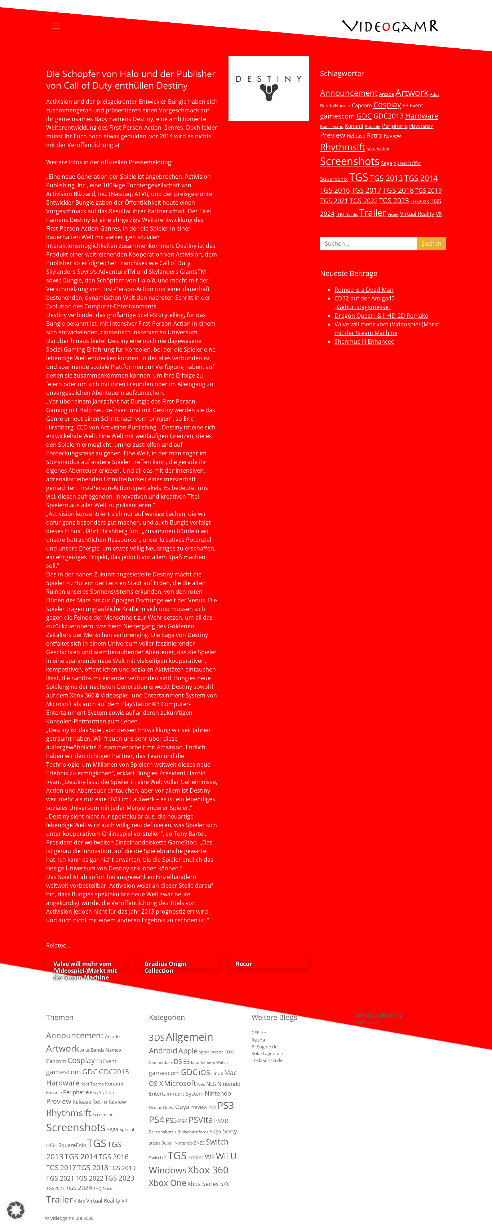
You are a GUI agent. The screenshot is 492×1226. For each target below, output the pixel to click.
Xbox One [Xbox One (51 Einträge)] (167, 1183)
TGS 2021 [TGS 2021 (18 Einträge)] (334, 200)
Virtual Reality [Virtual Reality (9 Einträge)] (417, 213)
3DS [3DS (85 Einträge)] (157, 1037)
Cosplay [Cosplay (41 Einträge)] (387, 104)
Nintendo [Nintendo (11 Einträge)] (218, 1093)
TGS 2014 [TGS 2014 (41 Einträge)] (421, 178)
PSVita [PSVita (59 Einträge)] (201, 1119)
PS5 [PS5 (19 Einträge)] (171, 1120)
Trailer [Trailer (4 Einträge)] (196, 1157)
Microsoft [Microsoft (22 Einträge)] (180, 1083)
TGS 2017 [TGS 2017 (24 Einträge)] (366, 190)
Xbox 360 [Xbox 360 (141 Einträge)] (208, 1169)
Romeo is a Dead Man (364, 290)
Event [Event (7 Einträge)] (416, 105)
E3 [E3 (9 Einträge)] (186, 1061)
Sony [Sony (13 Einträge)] (229, 1131)
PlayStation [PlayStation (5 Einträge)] (421, 126)
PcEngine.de (265, 1046)
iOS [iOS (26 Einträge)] (204, 1072)
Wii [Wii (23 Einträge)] (210, 1157)
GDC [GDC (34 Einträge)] (364, 116)
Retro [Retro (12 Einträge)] (374, 135)
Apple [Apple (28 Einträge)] (188, 1051)
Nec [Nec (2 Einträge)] (201, 1084)
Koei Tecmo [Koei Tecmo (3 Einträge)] (331, 126)
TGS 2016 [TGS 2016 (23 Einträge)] (335, 190)
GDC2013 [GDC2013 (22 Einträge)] (388, 115)
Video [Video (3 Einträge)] (393, 214)
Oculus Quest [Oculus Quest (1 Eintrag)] (161, 1107)
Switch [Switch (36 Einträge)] (217, 1141)
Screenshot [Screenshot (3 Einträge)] (378, 148)
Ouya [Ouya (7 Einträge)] (182, 1107)
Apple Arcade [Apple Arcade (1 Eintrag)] (211, 1052)
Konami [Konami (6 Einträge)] (354, 125)
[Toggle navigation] (56, 26)
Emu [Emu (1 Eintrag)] (195, 1062)
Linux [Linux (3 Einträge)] (217, 1073)
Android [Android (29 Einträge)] (163, 1051)
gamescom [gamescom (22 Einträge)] (337, 115)
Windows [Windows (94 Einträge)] (168, 1170)
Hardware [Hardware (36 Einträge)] (421, 116)
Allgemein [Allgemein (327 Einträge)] (189, 1037)
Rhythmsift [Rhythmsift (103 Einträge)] (342, 147)
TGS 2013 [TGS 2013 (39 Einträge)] (386, 178)
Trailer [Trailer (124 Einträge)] (372, 212)
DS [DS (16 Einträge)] (178, 1061)
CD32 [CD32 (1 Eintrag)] (229, 1052)
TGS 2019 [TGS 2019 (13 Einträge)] (428, 190)
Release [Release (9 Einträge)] (356, 135)
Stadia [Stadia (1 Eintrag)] (154, 1143)
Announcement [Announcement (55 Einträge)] (349, 92)
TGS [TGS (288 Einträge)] (177, 1155)
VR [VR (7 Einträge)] (439, 213)
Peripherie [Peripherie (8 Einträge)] (395, 125)
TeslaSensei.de (267, 1060)
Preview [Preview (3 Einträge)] (198, 1107)
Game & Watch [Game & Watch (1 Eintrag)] (214, 1062)
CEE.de (259, 1032)
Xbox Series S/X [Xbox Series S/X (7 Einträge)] (208, 1184)
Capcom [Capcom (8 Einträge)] (362, 105)
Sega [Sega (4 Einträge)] (215, 1131)
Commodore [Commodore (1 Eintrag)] (161, 1062)
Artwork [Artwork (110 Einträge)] (412, 92)
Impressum (366, 1021)
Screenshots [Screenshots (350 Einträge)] (350, 161)
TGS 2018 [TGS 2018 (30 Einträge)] (398, 190)
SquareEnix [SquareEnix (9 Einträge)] (334, 178)
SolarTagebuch (267, 1053)
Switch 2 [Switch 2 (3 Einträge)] (158, 1157)
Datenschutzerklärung (378, 1015)
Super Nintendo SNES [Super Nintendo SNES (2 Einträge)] (183, 1143)
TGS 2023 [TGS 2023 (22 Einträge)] (394, 200)
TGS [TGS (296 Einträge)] (358, 177)
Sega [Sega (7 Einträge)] (387, 163)
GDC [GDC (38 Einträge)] (189, 1072)
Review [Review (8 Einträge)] (392, 135)
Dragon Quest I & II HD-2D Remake (381, 316)
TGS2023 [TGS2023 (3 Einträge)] (420, 201)
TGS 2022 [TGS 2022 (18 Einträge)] (364, 200)
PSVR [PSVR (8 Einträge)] (221, 1121)
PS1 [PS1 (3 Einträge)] (212, 1107)
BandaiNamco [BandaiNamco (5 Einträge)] (335, 105)
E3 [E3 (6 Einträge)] (405, 105)
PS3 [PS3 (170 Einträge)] (225, 1105)
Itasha (258, 1039)
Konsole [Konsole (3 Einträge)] (373, 126)
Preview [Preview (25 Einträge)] (332, 135)
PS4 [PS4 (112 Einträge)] (156, 1119)
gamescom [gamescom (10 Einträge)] (164, 1073)
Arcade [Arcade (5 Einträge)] (386, 94)
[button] (16, 1210)
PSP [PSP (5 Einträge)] (182, 1120)
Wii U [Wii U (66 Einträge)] (226, 1156)
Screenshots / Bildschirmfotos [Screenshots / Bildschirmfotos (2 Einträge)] (179, 1132)
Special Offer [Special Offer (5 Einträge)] (407, 163)
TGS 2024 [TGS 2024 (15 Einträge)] (79, 1187)
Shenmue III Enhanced (364, 341)
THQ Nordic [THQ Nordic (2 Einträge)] (347, 214)
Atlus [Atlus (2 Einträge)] (434, 94)
